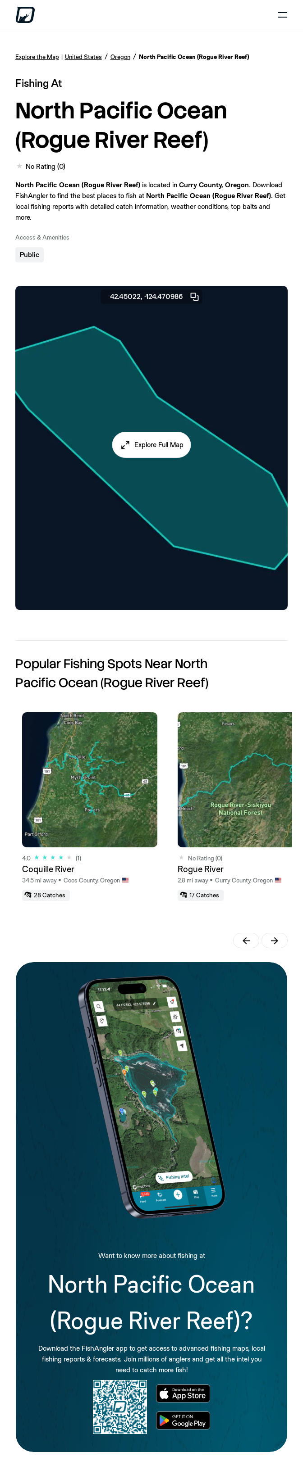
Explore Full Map (159, 444)
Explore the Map (37, 57)
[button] (151, 445)
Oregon (120, 57)
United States (83, 57)
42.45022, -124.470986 (155, 296)
